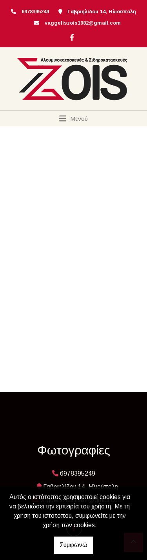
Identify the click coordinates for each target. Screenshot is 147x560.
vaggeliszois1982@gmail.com (83, 23)
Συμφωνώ (73, 545)
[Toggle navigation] (73, 118)
